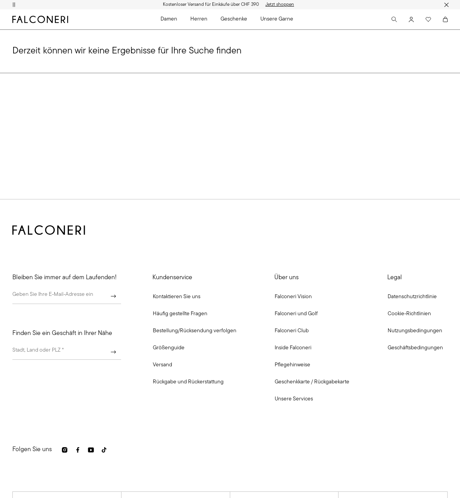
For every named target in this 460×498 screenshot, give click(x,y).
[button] (176, 297)
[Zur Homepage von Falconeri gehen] (40, 19)
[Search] (394, 19)
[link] (180, 314)
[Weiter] (113, 296)
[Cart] (445, 19)
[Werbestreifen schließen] (446, 4)
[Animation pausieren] (14, 4)
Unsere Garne (276, 19)
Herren (198, 19)
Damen (169, 19)
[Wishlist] (428, 19)
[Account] (411, 19)
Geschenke (234, 19)
